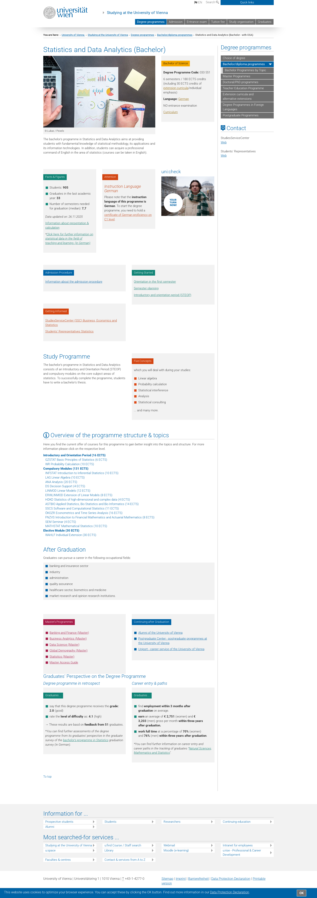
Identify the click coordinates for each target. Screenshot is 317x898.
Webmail (169, 845)
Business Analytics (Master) (68, 638)
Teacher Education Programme (243, 88)
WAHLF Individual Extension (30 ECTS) (70, 535)
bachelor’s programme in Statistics (85, 740)
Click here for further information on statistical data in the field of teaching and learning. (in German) (69, 238)
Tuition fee (218, 22)
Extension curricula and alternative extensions (238, 96)
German (183, 99)
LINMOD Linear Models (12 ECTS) (67, 491)
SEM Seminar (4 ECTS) (60, 522)
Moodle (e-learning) (176, 850)
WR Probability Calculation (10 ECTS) (69, 464)
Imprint (181, 879)
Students (110, 822)
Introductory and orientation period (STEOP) (162, 295)
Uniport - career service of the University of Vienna (171, 649)
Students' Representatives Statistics (69, 331)
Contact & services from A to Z (125, 860)
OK (301, 893)
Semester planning (146, 288)
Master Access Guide (64, 662)
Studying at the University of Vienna (137, 13)
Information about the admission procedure (73, 281)
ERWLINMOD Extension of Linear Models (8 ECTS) (78, 495)
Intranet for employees (238, 845)
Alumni (49, 827)
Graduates (265, 22)
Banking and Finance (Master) (69, 633)
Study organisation (241, 22)
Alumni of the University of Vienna (160, 633)
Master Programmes (236, 76)
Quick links (247, 2)
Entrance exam (197, 22)
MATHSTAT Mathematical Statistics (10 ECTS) (76, 526)
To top (47, 776)
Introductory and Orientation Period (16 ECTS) (74, 455)
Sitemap (167, 879)
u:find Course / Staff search (123, 845)
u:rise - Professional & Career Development (242, 853)
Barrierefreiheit (198, 879)
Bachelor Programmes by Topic (245, 70)
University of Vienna (73, 34)
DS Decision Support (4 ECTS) (65, 486)
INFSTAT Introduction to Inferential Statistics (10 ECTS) (81, 473)
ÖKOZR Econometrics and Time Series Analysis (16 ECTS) (84, 513)
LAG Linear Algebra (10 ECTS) (65, 477)
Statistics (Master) (62, 656)
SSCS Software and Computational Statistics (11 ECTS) (82, 508)
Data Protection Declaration (230, 879)
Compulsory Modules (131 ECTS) (65, 468)
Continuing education (236, 822)
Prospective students (59, 822)
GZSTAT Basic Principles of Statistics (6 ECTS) (76, 460)
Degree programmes (151, 22)
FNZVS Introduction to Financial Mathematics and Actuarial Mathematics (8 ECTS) (99, 517)
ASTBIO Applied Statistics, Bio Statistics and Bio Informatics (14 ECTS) (92, 504)
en (198, 2)
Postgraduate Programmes (241, 115)
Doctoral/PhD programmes (240, 82)
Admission (176, 22)
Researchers (172, 822)
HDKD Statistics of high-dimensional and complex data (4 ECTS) (87, 499)
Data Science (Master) (64, 644)
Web (224, 142)
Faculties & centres (58, 860)
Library (109, 850)
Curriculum (170, 112)
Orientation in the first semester (155, 281)
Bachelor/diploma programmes (174, 34)
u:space (50, 850)
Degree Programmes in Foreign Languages (243, 107)
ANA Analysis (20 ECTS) (61, 482)
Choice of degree (234, 58)
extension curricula (175, 88)
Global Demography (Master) (69, 650)
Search (212, 2)
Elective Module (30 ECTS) (61, 530)
